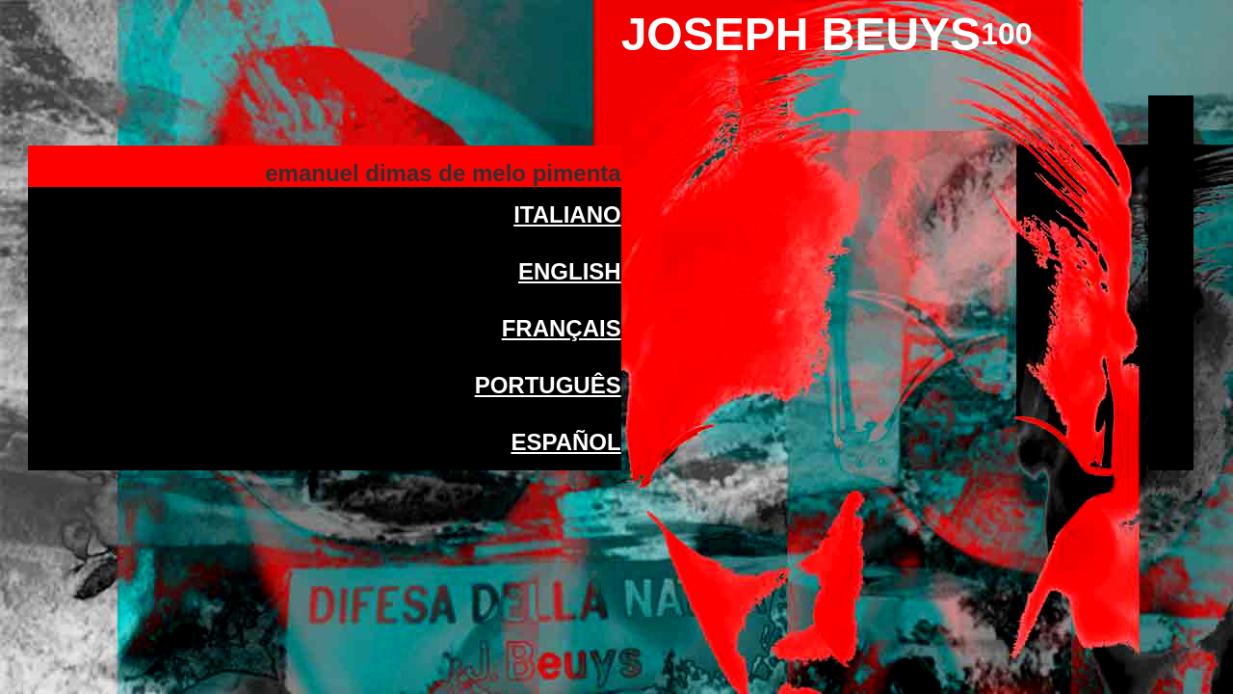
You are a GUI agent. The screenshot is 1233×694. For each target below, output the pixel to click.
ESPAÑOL (565, 445)
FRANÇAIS (561, 331)
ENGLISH (569, 274)
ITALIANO (567, 217)
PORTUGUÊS (548, 388)
